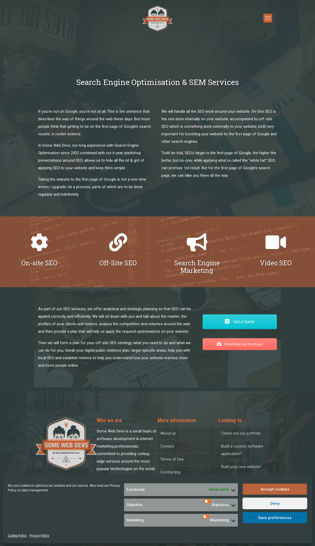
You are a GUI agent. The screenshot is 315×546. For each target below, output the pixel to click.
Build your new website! (241, 466)
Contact (167, 446)
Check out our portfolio (241, 433)
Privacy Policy (39, 535)
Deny (275, 503)
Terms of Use (172, 459)
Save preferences (274, 517)
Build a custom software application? (242, 450)
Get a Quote (240, 321)
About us (168, 433)
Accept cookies (275, 489)
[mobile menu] (267, 18)
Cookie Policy (17, 535)
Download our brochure (240, 344)
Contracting (170, 472)
